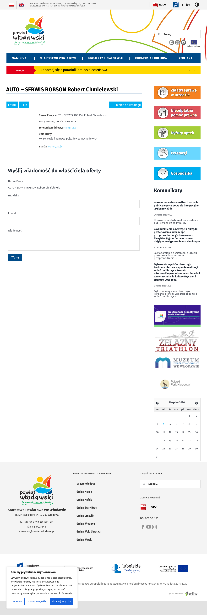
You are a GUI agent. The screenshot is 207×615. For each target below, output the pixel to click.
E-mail (12, 213)
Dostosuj (17, 601)
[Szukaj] (159, 34)
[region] (42, 588)
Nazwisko (13, 195)
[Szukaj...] (178, 34)
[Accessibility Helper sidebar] (190, 5)
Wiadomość (15, 230)
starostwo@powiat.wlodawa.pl (71, 6)
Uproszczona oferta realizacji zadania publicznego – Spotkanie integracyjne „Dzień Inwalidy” (176, 205)
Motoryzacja (55, 146)
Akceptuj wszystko (61, 601)
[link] (142, 529)
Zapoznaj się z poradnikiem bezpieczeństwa (74, 70)
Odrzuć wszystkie (37, 601)
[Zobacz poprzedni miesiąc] (157, 403)
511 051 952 (69, 127)
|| (184, 70)
